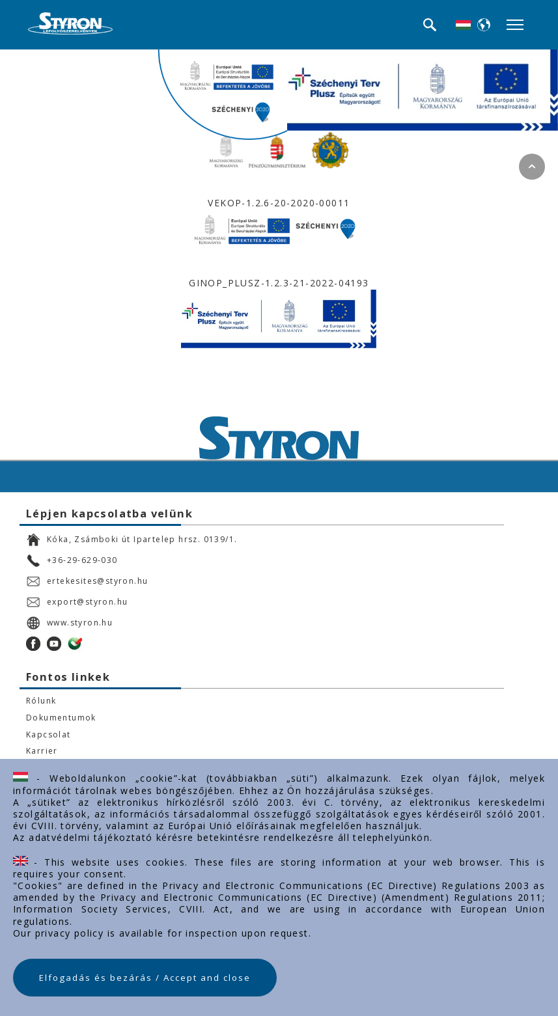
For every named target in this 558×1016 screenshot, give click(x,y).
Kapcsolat (48, 735)
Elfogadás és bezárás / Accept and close (145, 977)
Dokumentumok (61, 718)
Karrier (42, 751)
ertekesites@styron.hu (87, 581)
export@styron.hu (77, 602)
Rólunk (41, 701)
